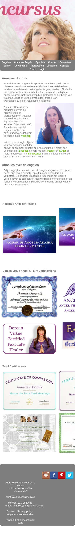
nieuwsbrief (34, 153)
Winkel (7, 65)
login (42, 69)
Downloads (21, 65)
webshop (26, 135)
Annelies (52, 65)
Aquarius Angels (23, 62)
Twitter (62, 150)
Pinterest (50, 150)
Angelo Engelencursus (19, 520)
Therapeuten (37, 65)
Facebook (23, 150)
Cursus (52, 62)
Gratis (33, 69)
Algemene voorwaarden (20, 513)
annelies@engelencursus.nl (28, 505)
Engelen (6, 62)
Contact (64, 65)
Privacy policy (24, 511)
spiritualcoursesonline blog (20, 497)
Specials (40, 62)
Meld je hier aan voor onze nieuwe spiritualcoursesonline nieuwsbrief (20, 487)
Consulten (65, 62)
